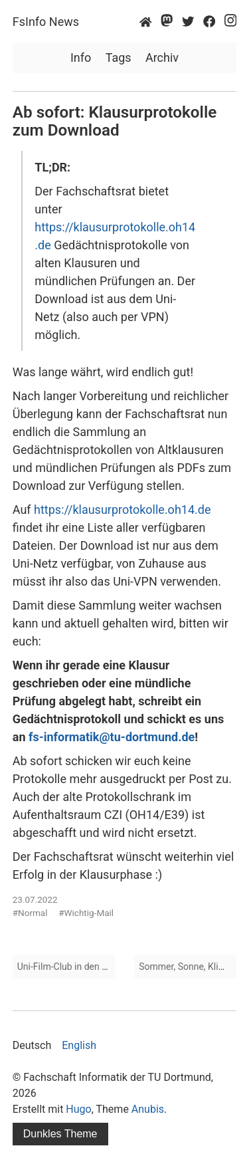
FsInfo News (46, 22)
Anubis (147, 1109)
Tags (118, 57)
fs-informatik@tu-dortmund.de (112, 737)
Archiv (162, 57)
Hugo (78, 1109)
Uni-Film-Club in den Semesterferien (91, 966)
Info (80, 57)
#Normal (30, 912)
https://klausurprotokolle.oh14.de (122, 510)
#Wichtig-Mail (86, 912)
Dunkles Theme (60, 1133)
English (79, 1045)
